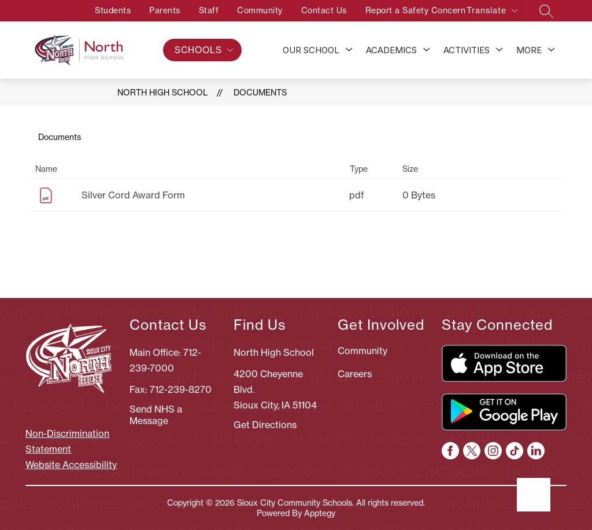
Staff (198, 10)
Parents (155, 10)
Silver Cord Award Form (133, 195)
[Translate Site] (492, 12)
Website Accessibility (71, 464)
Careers (355, 374)
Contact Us (313, 10)
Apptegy (319, 513)
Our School (311, 50)
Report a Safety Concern (405, 10)
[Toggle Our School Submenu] (349, 50)
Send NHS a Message (156, 414)
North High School (162, 92)
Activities (466, 50)
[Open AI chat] (533, 495)
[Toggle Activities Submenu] (499, 50)
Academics (391, 50)
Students (103, 10)
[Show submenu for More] (529, 50)
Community (250, 10)
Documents (260, 92)
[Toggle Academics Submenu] (426, 50)
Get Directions (265, 424)
